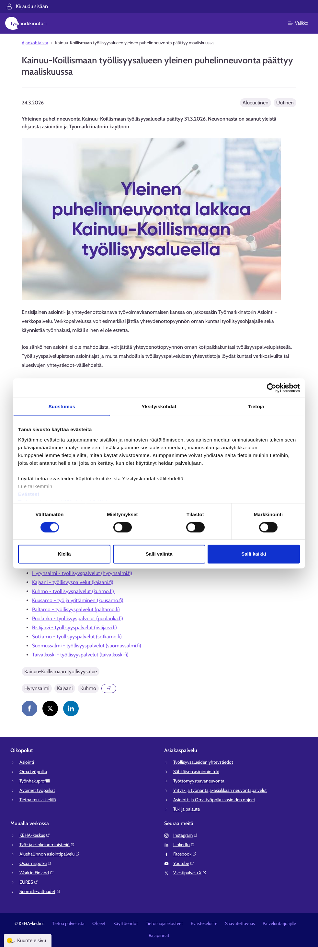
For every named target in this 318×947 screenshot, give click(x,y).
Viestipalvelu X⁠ (190, 873)
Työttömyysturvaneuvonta (198, 781)
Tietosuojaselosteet (164, 923)
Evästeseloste (204, 923)
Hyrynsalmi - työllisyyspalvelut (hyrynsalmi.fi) (82, 573)
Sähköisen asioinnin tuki (196, 771)
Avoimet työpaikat (37, 790)
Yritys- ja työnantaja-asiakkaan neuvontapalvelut (220, 790)
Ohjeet (99, 923)
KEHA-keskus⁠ (34, 835)
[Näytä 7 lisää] (108, 688)
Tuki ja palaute (186, 809)
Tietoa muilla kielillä (37, 800)
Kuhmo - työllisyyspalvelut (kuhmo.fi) (73, 591)
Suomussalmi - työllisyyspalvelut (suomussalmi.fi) (86, 646)
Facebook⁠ (185, 854)
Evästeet (29, 494)
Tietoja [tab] (256, 406)
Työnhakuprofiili (34, 781)
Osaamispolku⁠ (35, 863)
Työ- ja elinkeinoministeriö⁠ (47, 844)
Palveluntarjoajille (279, 923)
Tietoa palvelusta (68, 923)
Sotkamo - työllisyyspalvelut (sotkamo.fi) (77, 636)
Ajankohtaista (35, 43)
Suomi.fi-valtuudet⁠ (40, 891)
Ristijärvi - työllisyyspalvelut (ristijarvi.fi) (74, 627)
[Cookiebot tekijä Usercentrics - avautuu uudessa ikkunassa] (271, 388)
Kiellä (64, 554)
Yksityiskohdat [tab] (159, 406)
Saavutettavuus (240, 923)
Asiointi (26, 762)
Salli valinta (159, 554)
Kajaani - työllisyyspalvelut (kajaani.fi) (72, 582)
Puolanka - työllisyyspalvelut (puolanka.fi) (77, 618)
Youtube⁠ (183, 863)
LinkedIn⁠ (184, 844)
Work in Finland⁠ (36, 873)
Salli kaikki (253, 554)
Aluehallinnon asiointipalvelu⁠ (49, 854)
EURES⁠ (28, 882)
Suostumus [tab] (62, 406)
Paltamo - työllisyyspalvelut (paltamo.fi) (76, 609)
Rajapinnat (159, 935)
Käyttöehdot (125, 923)
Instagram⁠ (185, 835)
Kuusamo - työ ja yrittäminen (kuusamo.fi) (77, 600)
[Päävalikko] (302, 23)
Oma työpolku (33, 771)
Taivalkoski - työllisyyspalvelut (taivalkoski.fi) (80, 655)
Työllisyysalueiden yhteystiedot (203, 762)
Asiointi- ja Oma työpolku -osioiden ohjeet (214, 800)
